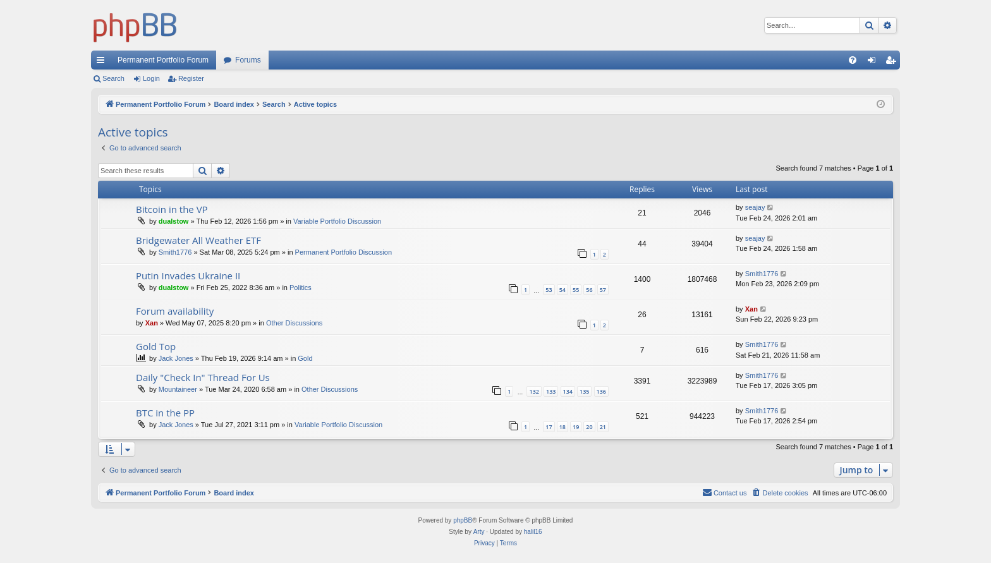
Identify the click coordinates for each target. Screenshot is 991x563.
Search (113, 78)
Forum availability (175, 311)
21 (603, 427)
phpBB (462, 520)
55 (576, 290)
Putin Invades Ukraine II (188, 275)
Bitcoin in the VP (172, 209)
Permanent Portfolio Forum (163, 60)
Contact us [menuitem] (724, 492)
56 (589, 290)
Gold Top (156, 346)
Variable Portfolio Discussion (337, 221)
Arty (479, 531)
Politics (300, 287)
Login (151, 78)
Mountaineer (178, 389)
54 (562, 290)
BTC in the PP (165, 412)
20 (589, 427)
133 (551, 391)
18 (562, 427)
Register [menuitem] (893, 63)
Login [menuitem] (874, 63)
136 (601, 391)
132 (533, 391)
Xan (151, 323)
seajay (755, 207)
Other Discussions (294, 323)
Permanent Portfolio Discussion (343, 252)
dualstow (174, 221)
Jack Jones (176, 358)
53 (548, 290)
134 (568, 391)
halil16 (533, 531)
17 (548, 427)
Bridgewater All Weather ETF (198, 240)
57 (603, 290)
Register (191, 78)
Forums (248, 60)
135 (584, 391)
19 (576, 427)
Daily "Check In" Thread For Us (203, 377)
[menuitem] (852, 60)
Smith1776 (175, 252)
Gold (305, 358)
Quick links (103, 63)
